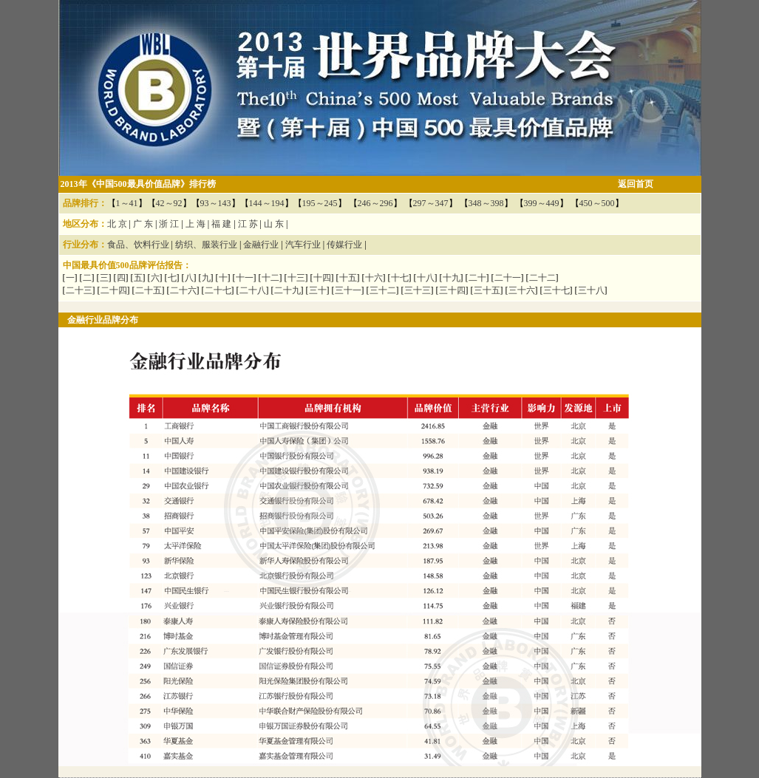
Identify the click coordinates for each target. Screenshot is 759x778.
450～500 (597, 203)
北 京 (117, 224)
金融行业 (261, 244)
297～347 (431, 203)
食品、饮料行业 (138, 244)
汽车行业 (303, 244)
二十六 (183, 290)
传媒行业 (344, 244)
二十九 (287, 290)
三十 (318, 290)
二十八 (252, 290)
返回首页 (635, 184)
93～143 (215, 203)
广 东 (143, 224)
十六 (374, 278)
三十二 (383, 290)
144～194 (267, 203)
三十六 (521, 290)
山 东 (274, 224)
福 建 (221, 224)
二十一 (507, 278)
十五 (348, 278)
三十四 (452, 290)
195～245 (320, 203)
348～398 (486, 203)
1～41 (127, 203)
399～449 (541, 203)
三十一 (348, 290)
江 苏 (248, 224)
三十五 (487, 290)
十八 (426, 278)
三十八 (591, 290)
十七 (400, 278)
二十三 (79, 290)
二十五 (148, 290)
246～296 (375, 203)
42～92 (169, 203)
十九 (451, 278)
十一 (244, 278)
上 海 (195, 224)
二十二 (542, 278)
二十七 (218, 290)
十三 (296, 278)
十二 (270, 278)
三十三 (417, 290)
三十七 (556, 290)
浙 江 (169, 224)
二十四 (114, 290)
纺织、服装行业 (206, 244)
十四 (322, 278)
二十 (477, 278)
